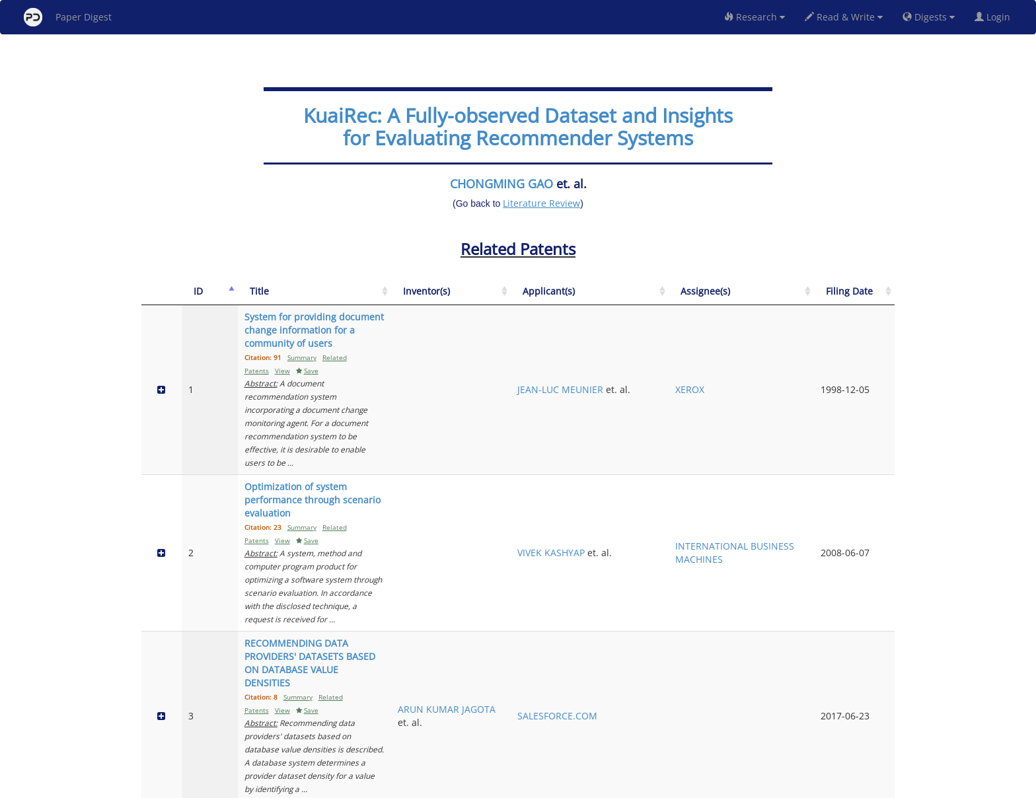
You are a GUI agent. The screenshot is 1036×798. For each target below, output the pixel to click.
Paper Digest (68, 17)
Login (995, 17)
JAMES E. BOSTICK (610, 679)
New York (625, 785)
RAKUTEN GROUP (707, 608)
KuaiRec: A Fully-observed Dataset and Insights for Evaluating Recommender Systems (518, 126)
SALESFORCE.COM (709, 517)
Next (874, 731)
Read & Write (844, 17)
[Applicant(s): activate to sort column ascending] (709, 298)
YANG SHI (612, 601)
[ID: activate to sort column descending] (196, 298)
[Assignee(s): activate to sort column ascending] (799, 298)
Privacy (555, 785)
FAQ (462, 785)
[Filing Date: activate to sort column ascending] (868, 298)
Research (754, 17)
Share (586, 785)
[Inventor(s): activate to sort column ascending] (623, 298)
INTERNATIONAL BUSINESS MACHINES (799, 433)
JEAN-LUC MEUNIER (689, 356)
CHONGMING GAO (501, 184)
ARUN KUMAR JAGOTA (621, 517)
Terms (523, 785)
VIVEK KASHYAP (702, 427)
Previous (771, 731)
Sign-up (491, 785)
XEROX (777, 356)
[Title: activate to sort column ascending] (399, 298)
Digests (929, 17)
